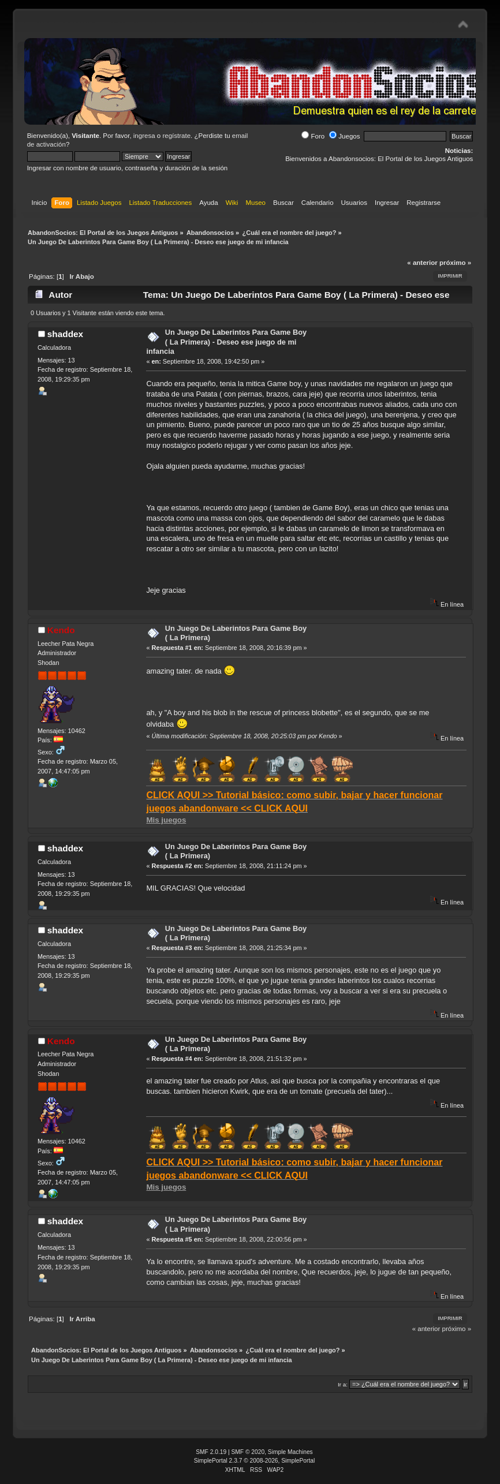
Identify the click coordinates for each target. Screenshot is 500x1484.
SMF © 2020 (248, 1452)
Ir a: (343, 1384)
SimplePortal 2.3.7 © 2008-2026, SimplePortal (254, 1460)
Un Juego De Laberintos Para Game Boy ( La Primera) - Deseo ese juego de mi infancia (226, 342)
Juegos (344, 136)
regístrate (176, 135)
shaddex (65, 334)
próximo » (455, 262)
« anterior (422, 262)
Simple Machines (290, 1452)
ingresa (144, 135)
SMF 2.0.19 (211, 1452)
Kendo (61, 630)
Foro (312, 136)
